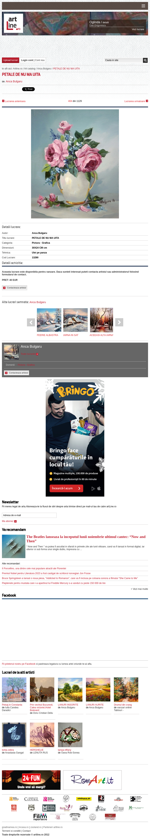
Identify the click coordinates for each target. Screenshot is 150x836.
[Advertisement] (75, 46)
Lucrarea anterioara (13, 101)
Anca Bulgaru (44, 68)
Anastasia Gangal (14, 752)
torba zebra (8, 750)
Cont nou (40, 60)
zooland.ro (35, 827)
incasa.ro (24, 827)
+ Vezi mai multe (139, 589)
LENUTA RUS (40, 752)
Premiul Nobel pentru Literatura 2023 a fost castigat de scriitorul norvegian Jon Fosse (46, 573)
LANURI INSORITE (68, 704)
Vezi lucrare (138, 29)
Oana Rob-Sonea (70, 752)
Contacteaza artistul (14, 287)
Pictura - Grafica (26, 365)
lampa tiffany (64, 750)
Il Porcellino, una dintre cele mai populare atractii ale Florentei (34, 568)
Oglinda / (95, 22)
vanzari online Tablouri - (123, 709)
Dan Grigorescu (97, 25)
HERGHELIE (36, 750)
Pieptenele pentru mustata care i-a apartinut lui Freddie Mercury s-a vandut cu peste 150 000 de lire (53, 583)
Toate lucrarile (29, 354)
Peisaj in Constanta (12, 704)
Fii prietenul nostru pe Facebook (18, 664)
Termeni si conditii (11, 831)
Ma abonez (9, 521)
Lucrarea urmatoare (136, 101)
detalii (106, 22)
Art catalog (29, 68)
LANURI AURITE (95, 704)
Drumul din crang (123, 704)
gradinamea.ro (9, 827)
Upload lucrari (10, 60)
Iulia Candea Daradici (10, 709)
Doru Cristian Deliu (43, 713)
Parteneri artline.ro (53, 827)
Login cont (27, 60)
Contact (26, 831)
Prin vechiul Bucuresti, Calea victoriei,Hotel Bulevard (41, 707)
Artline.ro (17, 68)
